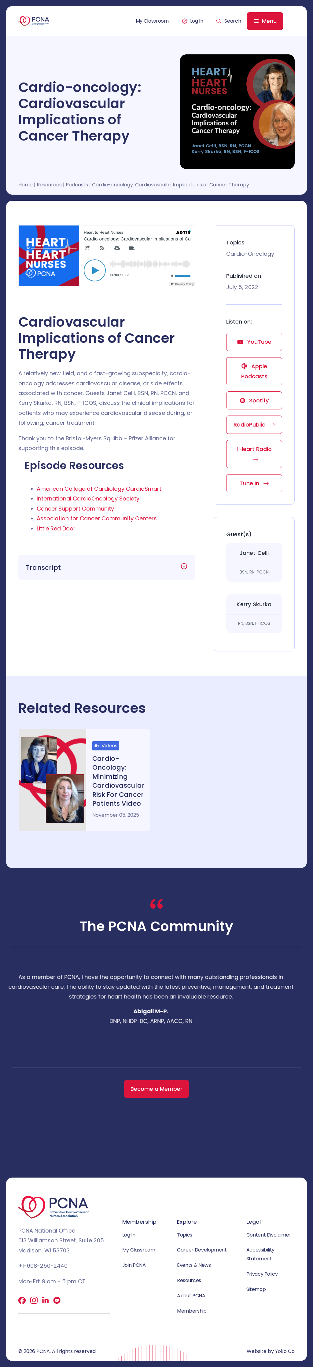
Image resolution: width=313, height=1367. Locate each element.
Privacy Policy (262, 1273)
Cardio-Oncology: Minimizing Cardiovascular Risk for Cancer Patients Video (118, 781)
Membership (191, 1310)
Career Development (202, 1249)
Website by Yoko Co (271, 1351)
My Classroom (152, 21)
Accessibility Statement (260, 1254)
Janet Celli (254, 553)
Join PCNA (134, 1265)
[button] (228, 21)
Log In (196, 21)
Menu (269, 21)
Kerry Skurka (254, 604)
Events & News (194, 1265)
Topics (184, 1234)
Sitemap (256, 1289)
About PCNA (191, 1295)
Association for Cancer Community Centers (97, 518)
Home (25, 184)
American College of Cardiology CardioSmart (99, 489)
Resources (49, 184)
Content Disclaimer (268, 1234)
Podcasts (77, 184)
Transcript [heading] (43, 567)
